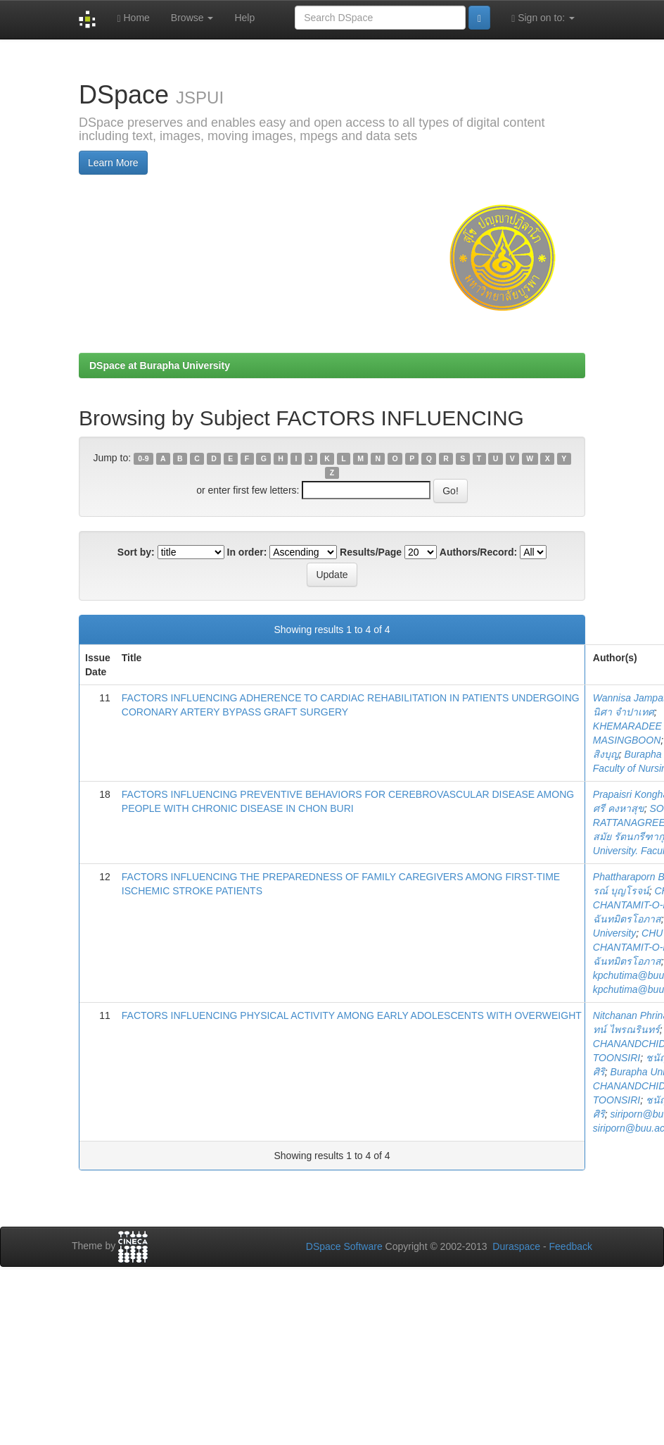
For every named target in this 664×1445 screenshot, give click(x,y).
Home (133, 18)
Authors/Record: (478, 552)
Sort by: (136, 552)
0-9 (143, 458)
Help (244, 17)
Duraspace (516, 1246)
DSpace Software (344, 1246)
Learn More (113, 162)
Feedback (570, 1246)
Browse (192, 17)
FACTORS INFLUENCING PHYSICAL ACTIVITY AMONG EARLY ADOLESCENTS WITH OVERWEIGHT (352, 1015)
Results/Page (371, 552)
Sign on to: (543, 18)
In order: (247, 552)
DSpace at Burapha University (159, 365)
